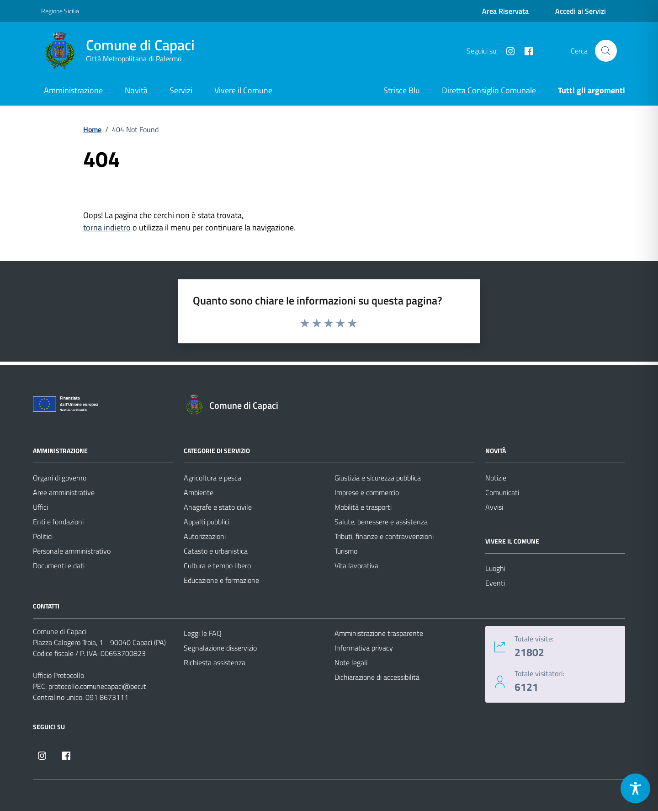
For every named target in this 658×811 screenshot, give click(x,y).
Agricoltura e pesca (212, 477)
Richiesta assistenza (214, 662)
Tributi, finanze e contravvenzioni (384, 536)
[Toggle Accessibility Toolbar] (635, 788)
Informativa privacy (363, 647)
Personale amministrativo (72, 550)
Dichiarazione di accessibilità (376, 677)
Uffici (40, 507)
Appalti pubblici (206, 521)
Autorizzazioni (205, 536)
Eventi (495, 582)
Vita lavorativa (356, 565)
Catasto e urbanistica (216, 550)
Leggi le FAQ (203, 633)
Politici (43, 536)
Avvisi (494, 507)
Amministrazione (73, 90)
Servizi (181, 90)
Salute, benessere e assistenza (381, 521)
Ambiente (198, 492)
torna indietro (107, 227)
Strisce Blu (401, 90)
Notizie (495, 477)
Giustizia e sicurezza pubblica (377, 477)
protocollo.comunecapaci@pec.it (97, 686)
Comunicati (502, 492)
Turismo (345, 550)
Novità (136, 90)
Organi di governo (59, 477)
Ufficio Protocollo (58, 675)
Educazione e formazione (221, 580)
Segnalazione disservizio (220, 647)
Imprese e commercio (366, 492)
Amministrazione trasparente (378, 633)
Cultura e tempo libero (217, 565)
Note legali (350, 662)
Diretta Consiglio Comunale (489, 90)
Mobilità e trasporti (363, 507)
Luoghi (495, 568)
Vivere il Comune (243, 90)
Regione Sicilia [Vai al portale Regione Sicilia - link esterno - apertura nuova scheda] (60, 11)
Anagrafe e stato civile (218, 507)
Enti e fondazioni (58, 521)
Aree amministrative (64, 492)
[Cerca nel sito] (606, 51)
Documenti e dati (59, 565)
